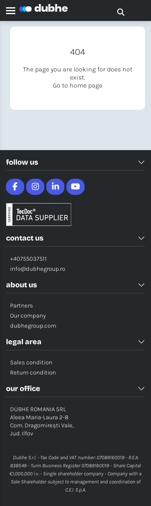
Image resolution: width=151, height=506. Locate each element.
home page (86, 85)
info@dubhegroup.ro (37, 268)
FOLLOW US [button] (75, 162)
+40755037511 (28, 258)
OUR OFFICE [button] (75, 389)
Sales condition (31, 362)
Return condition (33, 372)
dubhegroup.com (33, 325)
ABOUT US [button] (75, 285)
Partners (21, 305)
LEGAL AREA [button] (75, 342)
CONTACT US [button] (75, 238)
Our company (28, 315)
